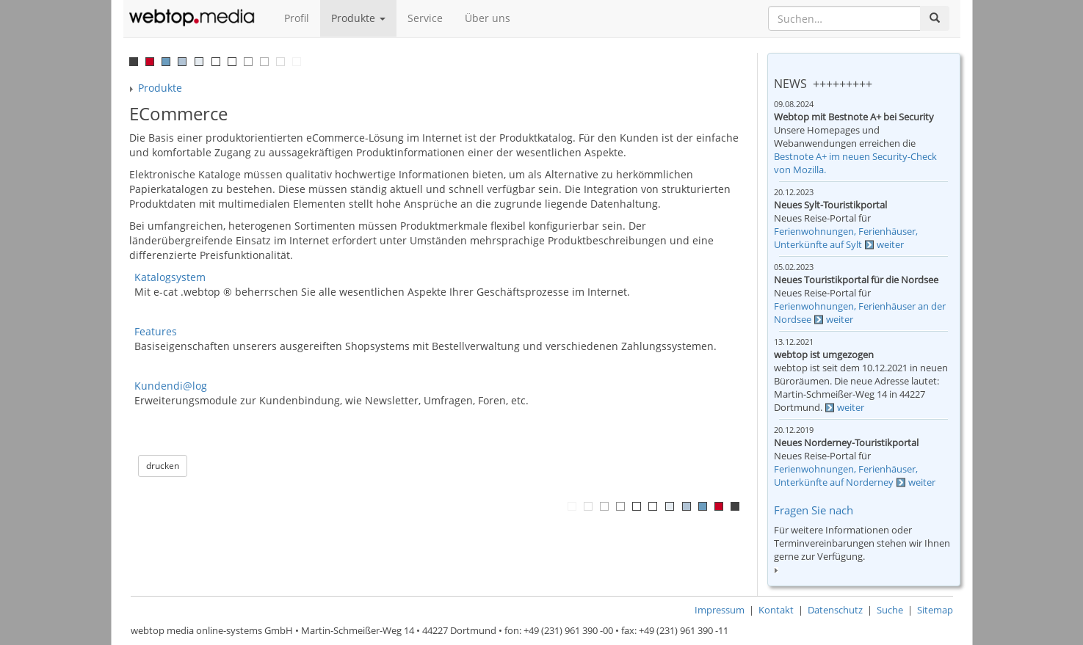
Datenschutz (835, 610)
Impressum (720, 610)
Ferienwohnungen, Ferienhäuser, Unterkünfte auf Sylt (846, 238)
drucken (162, 465)
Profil (296, 18)
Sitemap (935, 610)
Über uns (487, 18)
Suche (890, 610)
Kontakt (776, 610)
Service (425, 18)
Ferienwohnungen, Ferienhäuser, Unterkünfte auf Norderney (846, 476)
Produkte (358, 18)
